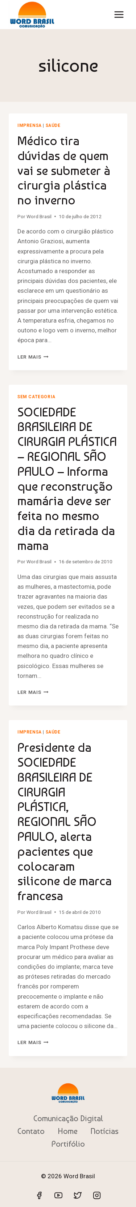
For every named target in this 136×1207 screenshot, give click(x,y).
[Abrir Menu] (118, 14)
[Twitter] (78, 1195)
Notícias (104, 1131)
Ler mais (33, 357)
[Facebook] (39, 1195)
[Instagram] (97, 1195)
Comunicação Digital (68, 1118)
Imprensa (29, 125)
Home (68, 1131)
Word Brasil (38, 216)
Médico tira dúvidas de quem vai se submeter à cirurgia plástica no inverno (63, 170)
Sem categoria (36, 396)
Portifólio (68, 1143)
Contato (31, 1131)
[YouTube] (58, 1195)
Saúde (53, 125)
